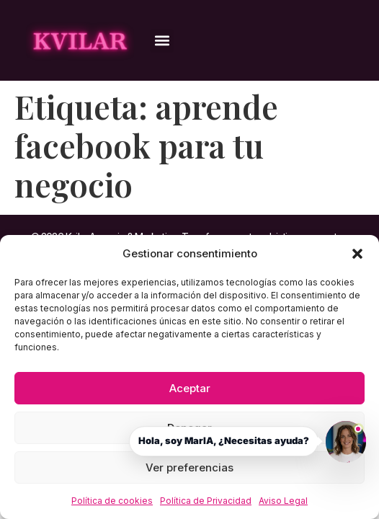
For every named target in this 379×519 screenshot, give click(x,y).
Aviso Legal (283, 500)
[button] (357, 254)
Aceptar (189, 388)
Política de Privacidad (205, 500)
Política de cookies (112, 500)
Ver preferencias (189, 467)
